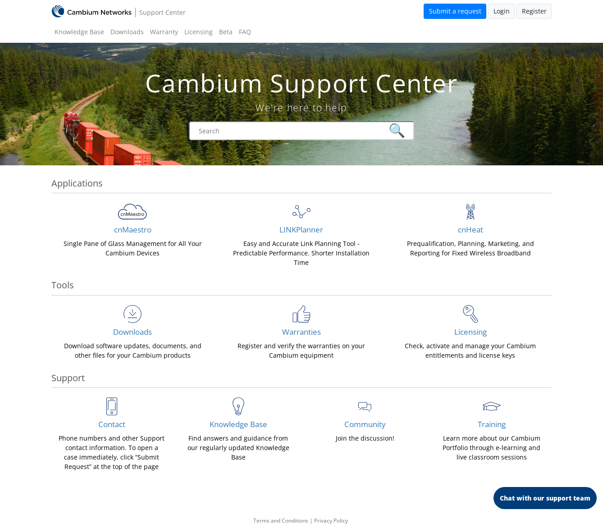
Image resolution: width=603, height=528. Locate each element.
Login (501, 11)
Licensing (198, 31)
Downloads (127, 31)
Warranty (164, 31)
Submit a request (455, 11)
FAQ (245, 31)
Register (534, 11)
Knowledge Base (79, 31)
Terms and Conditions (280, 520)
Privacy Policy (331, 520)
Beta (226, 31)
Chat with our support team (545, 498)
